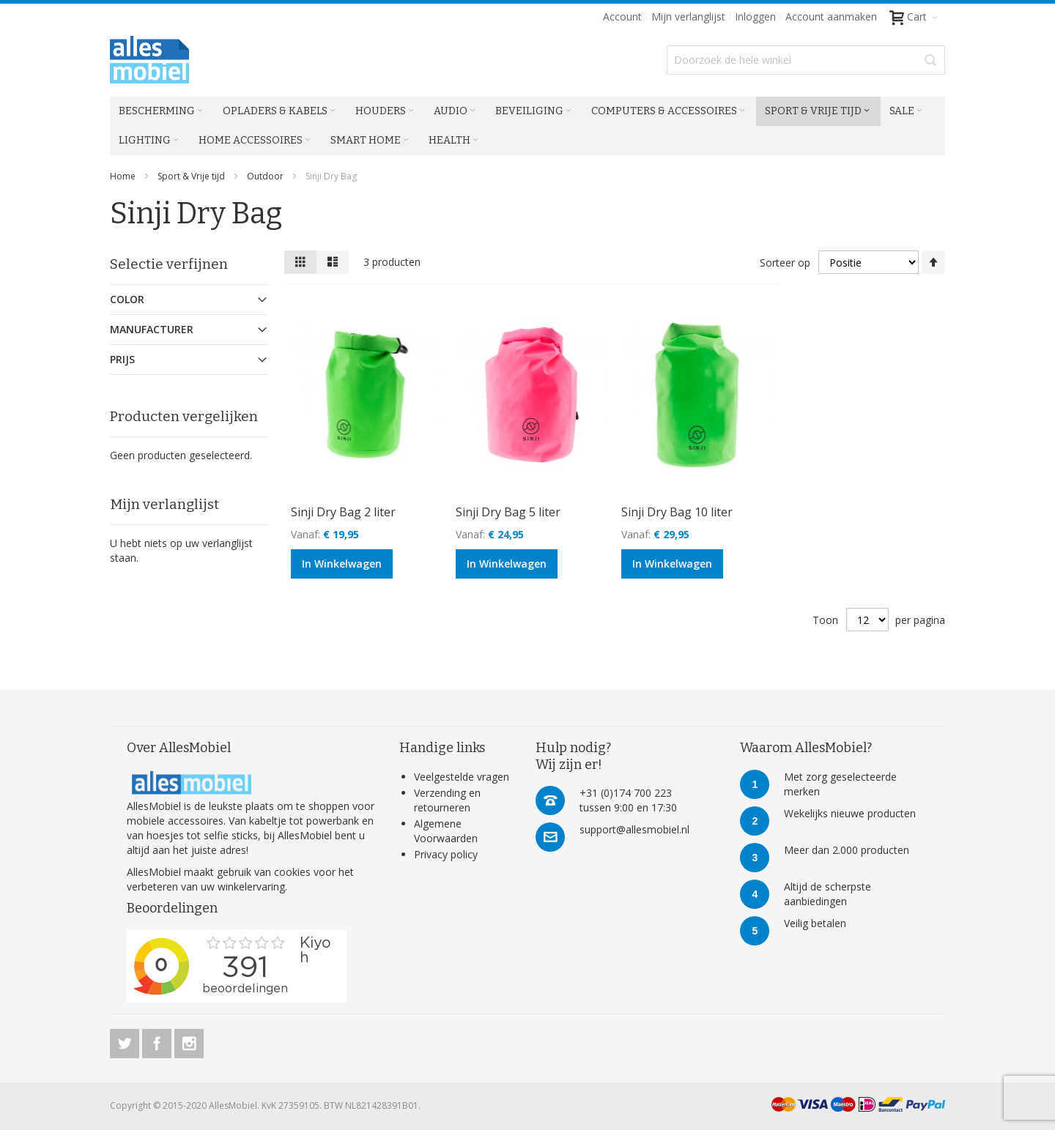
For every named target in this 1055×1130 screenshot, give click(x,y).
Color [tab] (127, 299)
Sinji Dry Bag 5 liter (508, 512)
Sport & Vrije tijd (192, 176)
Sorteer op (785, 263)
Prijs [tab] (122, 359)
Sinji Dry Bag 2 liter (343, 512)
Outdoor (266, 176)
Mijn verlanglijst (688, 16)
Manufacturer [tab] (151, 329)
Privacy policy (446, 854)
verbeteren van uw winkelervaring (206, 886)
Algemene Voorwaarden (446, 831)
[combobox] (806, 60)
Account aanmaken (831, 16)
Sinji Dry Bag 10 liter (677, 512)
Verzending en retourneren (447, 800)
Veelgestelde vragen (461, 777)
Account (622, 16)
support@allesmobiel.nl (634, 829)
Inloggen (755, 16)
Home (124, 176)
